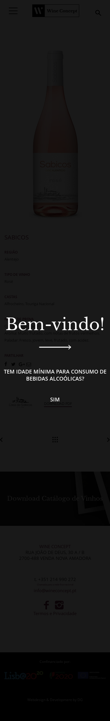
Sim (55, 399)
